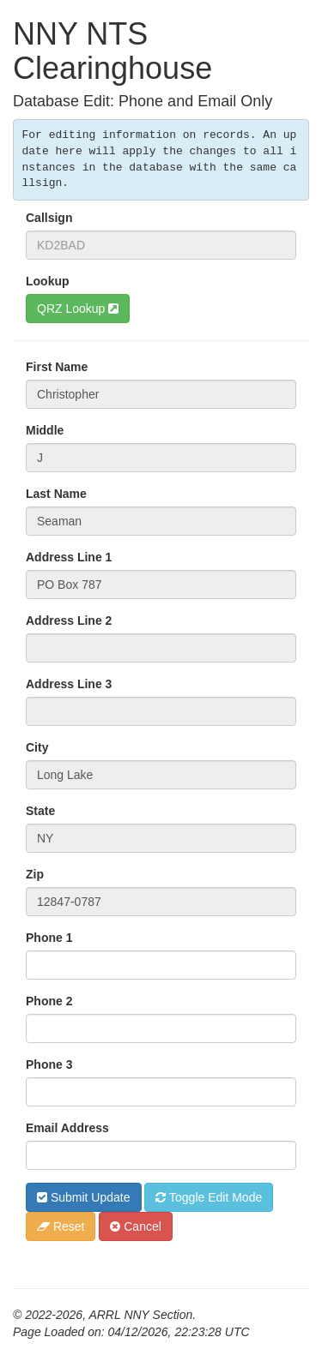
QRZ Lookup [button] (77, 308)
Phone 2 (49, 1001)
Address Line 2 (69, 620)
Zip (35, 874)
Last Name (56, 494)
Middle (45, 430)
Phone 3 (49, 1064)
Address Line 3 (69, 684)
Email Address (67, 1128)
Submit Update (84, 1197)
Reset (60, 1226)
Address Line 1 (69, 557)
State (40, 811)
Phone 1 (49, 937)
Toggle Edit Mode (208, 1197)
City (37, 747)
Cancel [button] (135, 1226)
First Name (57, 367)
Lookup (48, 281)
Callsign (49, 218)
